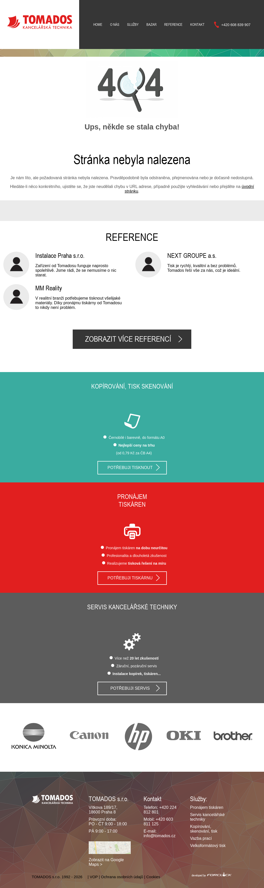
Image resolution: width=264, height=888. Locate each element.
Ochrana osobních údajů (122, 877)
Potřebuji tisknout (130, 467)
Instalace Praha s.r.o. (60, 255)
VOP (94, 877)
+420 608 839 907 (235, 25)
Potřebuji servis (130, 688)
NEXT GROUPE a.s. (192, 255)
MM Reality (48, 288)
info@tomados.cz (160, 836)
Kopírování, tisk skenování (132, 386)
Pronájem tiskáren (206, 807)
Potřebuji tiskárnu (130, 578)
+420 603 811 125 (158, 821)
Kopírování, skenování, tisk (203, 828)
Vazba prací (201, 838)
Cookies (153, 877)
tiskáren (132, 504)
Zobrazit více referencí (128, 339)
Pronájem (132, 496)
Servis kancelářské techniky (132, 607)
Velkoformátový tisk (208, 845)
